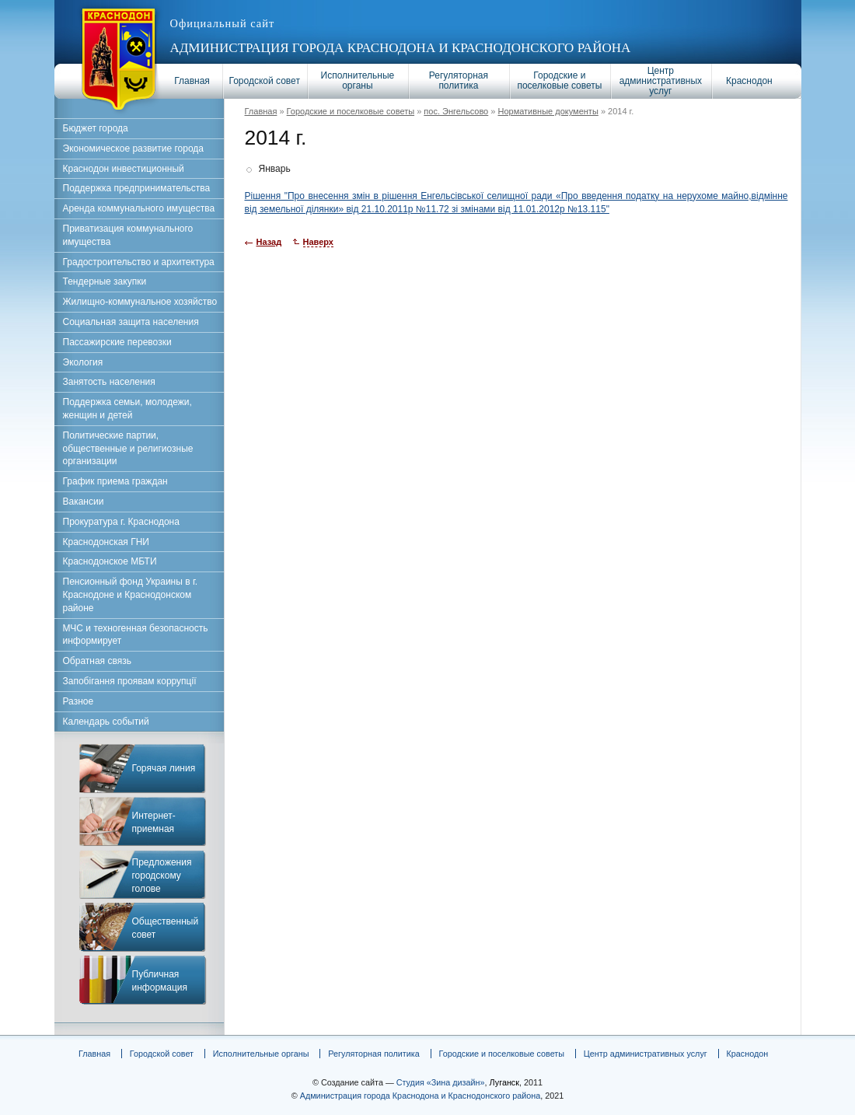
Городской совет (264, 80)
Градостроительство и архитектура (139, 262)
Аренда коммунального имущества (139, 208)
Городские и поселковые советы (559, 80)
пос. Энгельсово (456, 111)
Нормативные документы (547, 111)
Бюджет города (95, 128)
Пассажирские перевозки (117, 342)
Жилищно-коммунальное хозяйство (140, 301)
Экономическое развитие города (133, 148)
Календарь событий (106, 721)
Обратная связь (97, 660)
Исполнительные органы (358, 80)
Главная (192, 80)
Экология (83, 362)
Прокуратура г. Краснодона (121, 521)
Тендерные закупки (105, 281)
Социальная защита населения (131, 321)
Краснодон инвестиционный (123, 168)
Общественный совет (165, 928)
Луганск (504, 1082)
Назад (269, 241)
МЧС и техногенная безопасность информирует (135, 635)
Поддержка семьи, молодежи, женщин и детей (127, 409)
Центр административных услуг (660, 80)
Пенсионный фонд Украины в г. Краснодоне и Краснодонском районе (130, 594)
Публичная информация (160, 981)
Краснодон (749, 80)
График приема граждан (115, 481)
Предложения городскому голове (162, 875)
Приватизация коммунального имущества (128, 235)
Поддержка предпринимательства (137, 188)
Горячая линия (164, 768)
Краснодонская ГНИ (106, 542)
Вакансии (83, 501)
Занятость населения (109, 381)
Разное (78, 701)
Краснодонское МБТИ (110, 561)
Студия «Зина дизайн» (440, 1082)
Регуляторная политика (458, 80)
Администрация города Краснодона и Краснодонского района (400, 47)
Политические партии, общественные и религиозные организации (128, 448)
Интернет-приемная (154, 822)
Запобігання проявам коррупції (130, 681)
